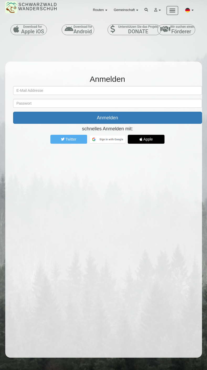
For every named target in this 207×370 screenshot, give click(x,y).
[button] (189, 10)
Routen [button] (100, 10)
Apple (146, 139)
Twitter (68, 139)
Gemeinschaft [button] (126, 10)
